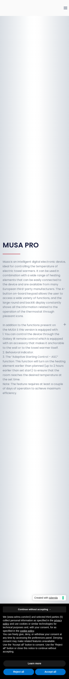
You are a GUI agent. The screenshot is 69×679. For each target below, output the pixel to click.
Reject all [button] (18, 671)
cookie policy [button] (27, 630)
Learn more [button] (34, 663)
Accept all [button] (50, 671)
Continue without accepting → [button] (34, 609)
